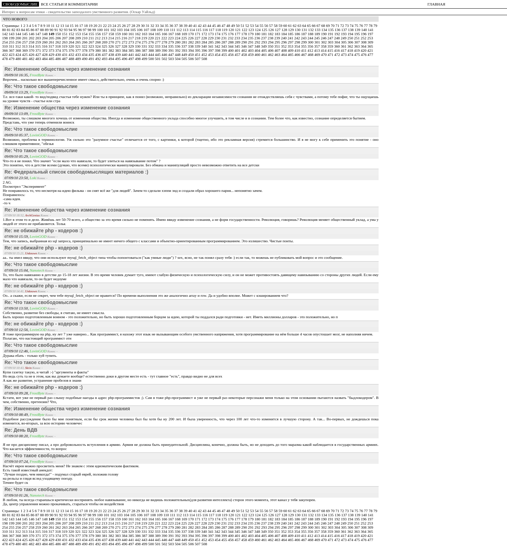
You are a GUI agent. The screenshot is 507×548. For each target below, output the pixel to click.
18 (86, 25)
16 (77, 25)
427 (38, 54)
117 (212, 30)
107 (147, 30)
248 (337, 38)
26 (124, 25)
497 (131, 59)
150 (58, 34)
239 (277, 38)
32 (152, 25)
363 (357, 46)
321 (78, 46)
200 (19, 38)
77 (366, 25)
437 (105, 54)
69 (328, 25)
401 (238, 50)
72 (342, 25)
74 (352, 25)
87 (37, 30)
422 (5, 54)
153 (78, 34)
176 (231, 34)
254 (5, 42)
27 (129, 25)
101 (107, 30)
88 (42, 30)
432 (72, 54)
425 (25, 54)
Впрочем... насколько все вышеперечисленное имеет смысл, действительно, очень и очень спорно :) (83, 79)
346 (244, 46)
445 (158, 54)
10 (48, 25)
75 (356, 25)
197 (370, 34)
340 (204, 46)
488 (72, 59)
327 (118, 46)
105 (133, 30)
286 (218, 42)
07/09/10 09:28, (17, 393)
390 (165, 50)
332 (151, 46)
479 (12, 59)
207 (65, 38)
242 (297, 38)
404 (258, 50)
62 (295, 25)
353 (290, 46)
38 (181, 25)
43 (205, 25)
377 (78, 50)
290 (244, 42)
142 (5, 34)
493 (105, 59)
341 (211, 46)
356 (311, 46)
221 (158, 38)
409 (291, 50)
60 (285, 25)
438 (111, 54)
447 (171, 54)
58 (276, 25)
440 (125, 54)
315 (38, 46)
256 (19, 42)
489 (78, 59)
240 (284, 38)
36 (171, 25)
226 (191, 38)
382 (111, 50)
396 (205, 50)
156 (98, 34)
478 (5, 59)
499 (145, 59)
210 (85, 38)
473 (344, 54)
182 (271, 34)
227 (198, 38)
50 (238, 25)
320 (71, 46)
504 (178, 59)
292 (258, 42)
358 (324, 46)
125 (265, 30)
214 (111, 38)
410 (297, 50)
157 (105, 34)
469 (317, 54)
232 (231, 38)
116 (205, 30)
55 (262, 25)
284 (205, 42)
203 (38, 38)
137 (344, 30)
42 (200, 25)
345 (237, 46)
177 (238, 34)
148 (45, 34)
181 (264, 34)
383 (118, 50)
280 (178, 42)
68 (323, 25)
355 (304, 46)
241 (290, 38)
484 (45, 59)
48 (228, 25)
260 (45, 42)
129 (291, 30)
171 (198, 34)
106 (140, 30)
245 (317, 38)
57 (271, 25)
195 (357, 34)
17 (81, 25)
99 (94, 30)
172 (205, 34)
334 (165, 46)
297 (291, 42)
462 (271, 54)
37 (176, 25)
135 (331, 30)
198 (5, 38)
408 (284, 50)
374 (58, 50)
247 (331, 38)
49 (233, 25)
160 (125, 34)
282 (191, 42)
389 (158, 50)
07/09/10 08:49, (17, 414)
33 (157, 25)
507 (198, 59)
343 (224, 46)
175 (224, 34)
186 (297, 34)
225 (184, 38)
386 (138, 50)
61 (290, 25)
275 (145, 42)
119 (225, 30)
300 (311, 42)
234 (244, 38)
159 (118, 34)
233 (237, 38)
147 (38, 34)
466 (297, 54)
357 (317, 46)
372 (45, 50)
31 (148, 25)
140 (364, 30)
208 (72, 38)
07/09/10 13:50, (17, 308)
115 (199, 30)
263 (65, 42)
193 (344, 34)
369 (25, 50)
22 (105, 25)
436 (98, 54)
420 (364, 50)
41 (195, 25)
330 (138, 46)
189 (317, 34)
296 (284, 42)
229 (211, 38)
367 (12, 50)
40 (190, 25)
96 (80, 30)
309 (370, 42)
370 (32, 50)
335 (171, 46)
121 (238, 30)
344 (231, 46)
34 (162, 25)
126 (271, 30)
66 (314, 25)
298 (297, 42)
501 (158, 59)
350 (271, 46)
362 (351, 46)
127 (278, 30)
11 (53, 25)
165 (158, 34)
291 (251, 42)
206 (58, 38)
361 (344, 46)
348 (257, 46)
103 (120, 30)
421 (370, 50)
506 (191, 59)
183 (277, 34)
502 (165, 59)
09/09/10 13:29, (17, 92)
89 (47, 30)
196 (364, 34)
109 (160, 30)
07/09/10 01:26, (17, 495)
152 (72, 34)
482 (32, 59)
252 (364, 38)
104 (127, 30)
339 (198, 46)
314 (32, 46)
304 (337, 42)
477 (370, 54)
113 (186, 30)
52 (247, 25)
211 (91, 38)
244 (311, 38)
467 (304, 54)
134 (324, 30)
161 (131, 34)
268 (98, 42)
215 (118, 38)
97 (85, 30)
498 (138, 59)
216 (124, 38)
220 (151, 38)
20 (96, 25)
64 (304, 25)
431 (65, 54)
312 (18, 46)
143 (12, 34)
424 (19, 54)
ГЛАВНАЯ (437, 4)
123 (251, 30)
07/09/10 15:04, (17, 270)
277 (158, 42)
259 (38, 42)
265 (78, 42)
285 (211, 42)
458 (244, 54)
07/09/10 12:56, (17, 329)
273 (131, 42)
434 (85, 54)
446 (165, 54)
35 (167, 25)
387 (145, 50)
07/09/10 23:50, (17, 178)
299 (304, 42)
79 (375, 25)
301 (317, 42)
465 (291, 54)
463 (277, 54)
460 (258, 54)
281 (185, 42)
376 (72, 50)
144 (19, 34)
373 (52, 50)
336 (178, 46)
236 (257, 38)
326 (111, 46)
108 (153, 30)
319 (65, 46)
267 (91, 42)
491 (91, 59)
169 (185, 34)
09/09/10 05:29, (17, 156)
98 (90, 30)
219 (145, 38)
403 (251, 50)
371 (38, 50)
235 (251, 38)
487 (65, 59)
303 (331, 42)
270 (111, 42)
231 (224, 38)
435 (91, 54)
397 (211, 50)
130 (298, 30)
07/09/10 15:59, (17, 236)
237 (264, 38)
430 (58, 54)
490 (85, 59)
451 (198, 54)
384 (125, 50)
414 (324, 50)
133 (318, 30)
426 (32, 54)
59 (281, 25)
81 (9, 30)
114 (192, 30)
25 (119, 25)
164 (151, 34)
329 (131, 46)
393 (185, 50)
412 (311, 50)
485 (52, 59)
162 (138, 34)
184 (284, 34)
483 (38, 59)
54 (257, 25)
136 (338, 30)
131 (304, 30)
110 (167, 30)
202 (32, 38)
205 (52, 38)
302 (324, 42)
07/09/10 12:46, (17, 351)
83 (18, 30)
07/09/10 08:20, (17, 436)
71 (337, 25)
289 (238, 42)
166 (165, 34)
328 (124, 46)
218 (138, 38)
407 (277, 50)
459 (251, 54)
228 (204, 38)
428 (45, 54)
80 (4, 30)
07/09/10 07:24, (17, 461)
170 (191, 34)
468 (311, 54)
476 (364, 54)
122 (245, 30)
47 (224, 25)
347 (251, 46)
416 (337, 50)
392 (178, 50)
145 (25, 34)
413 (317, 50)
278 (165, 42)
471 (331, 54)
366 (5, 50)
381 (105, 50)
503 (171, 59)
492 (98, 59)
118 (218, 30)
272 (125, 42)
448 (178, 54)
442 (138, 54)
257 (25, 42)
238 (271, 38)
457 (238, 54)
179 (251, 34)
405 (264, 50)
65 (309, 25)
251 (357, 38)
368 (19, 50)
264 (72, 42)
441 (131, 54)
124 (258, 30)
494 (111, 59)
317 (51, 46)
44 (209, 25)
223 (171, 38)
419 (357, 50)
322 (85, 46)
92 (61, 30)
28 (133, 25)
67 (318, 25)
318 (58, 46)
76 (361, 25)
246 (324, 38)
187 (304, 34)
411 (304, 50)
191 (331, 34)
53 (252, 25)
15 (72, 25)
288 (231, 42)
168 (178, 34)
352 (284, 46)
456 (231, 54)
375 (65, 50)
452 (205, 54)
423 (12, 54)
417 (344, 50)
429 (52, 54)
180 (258, 34)
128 (285, 30)
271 (118, 42)
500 (151, 59)
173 (211, 34)
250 (351, 38)
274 (138, 42)
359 (331, 46)
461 (264, 54)
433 (78, 54)
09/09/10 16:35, (17, 75)
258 (32, 42)
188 (311, 34)
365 (370, 46)
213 (104, 38)
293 (264, 42)
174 (218, 34)
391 (171, 50)
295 (277, 42)
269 (105, 42)
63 (300, 25)
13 (62, 25)
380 (98, 50)
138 (351, 30)
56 (266, 25)
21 (100, 25)
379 (91, 50)
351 (277, 46)
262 (58, 42)
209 (78, 38)
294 (271, 42)
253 (370, 38)
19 (91, 25)
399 (224, 50)
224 (178, 38)
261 (52, 42)
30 (143, 25)
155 (91, 34)
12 (58, 25)
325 (104, 46)
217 (131, 38)
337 (184, 46)
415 (331, 50)
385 (131, 50)
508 (204, 59)
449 (185, 54)
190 (324, 34)
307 (357, 42)
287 (224, 42)
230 (218, 38)
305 (344, 42)
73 (347, 25)
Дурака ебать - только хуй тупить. (30, 355)
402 (244, 50)
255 (12, 42)
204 (45, 38)
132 (311, 30)
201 (25, 38)
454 (218, 54)
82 (14, 30)
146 (32, 34)
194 (351, 34)
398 (218, 50)
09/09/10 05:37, (17, 135)
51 (243, 25)
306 (351, 42)
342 (218, 46)
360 (337, 46)
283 (198, 42)
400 (231, 50)
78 (371, 25)
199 (12, 38)
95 (75, 30)
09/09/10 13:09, (17, 113)
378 (85, 50)
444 (151, 54)
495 (118, 59)
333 (158, 46)
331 (145, 46)
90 (52, 30)
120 (231, 30)
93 (66, 30)
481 (25, 59)
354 (297, 46)
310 (5, 46)
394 (191, 50)
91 (56, 30)
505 (185, 59)
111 (173, 30)
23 (110, 25)
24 (115, 25)
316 (45, 46)
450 (191, 54)
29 (138, 25)
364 (364, 46)
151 (65, 34)
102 (113, 30)
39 (186, 25)
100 (100, 30)
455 (224, 54)
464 (284, 54)
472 (337, 54)
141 (371, 30)
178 (244, 34)
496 (125, 59)
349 (264, 46)
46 (219, 25)
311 (12, 46)
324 (98, 46)
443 (145, 54)
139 (357, 30)
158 (111, 34)
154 (85, 34)
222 (165, 38)
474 (351, 54)
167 (171, 34)
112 (179, 30)
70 (333, 25)
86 (33, 30)
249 (344, 38)
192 (337, 34)
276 (151, 42)
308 (364, 42)
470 (324, 54)
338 (191, 46)
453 (211, 54)
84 (23, 30)
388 (151, 50)
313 (25, 46)
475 (357, 54)
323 (91, 46)
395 (198, 50)
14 (67, 25)
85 (28, 30)
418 (351, 50)
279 (171, 42)
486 (58, 59)
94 (71, 30)
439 (118, 54)
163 (145, 34)
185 (291, 34)
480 (19, 59)
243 (304, 38)
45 (214, 25)
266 (85, 42)
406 (271, 50)
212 (98, 38)
